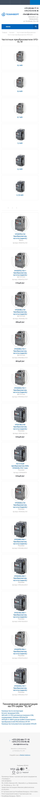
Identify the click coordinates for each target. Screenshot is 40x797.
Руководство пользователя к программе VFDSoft (19, 724)
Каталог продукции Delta (10, 713)
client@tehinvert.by (30, 14)
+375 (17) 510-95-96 (31, 11)
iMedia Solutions (25, 755)
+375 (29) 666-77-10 (31, 8)
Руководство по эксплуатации (12, 711)
